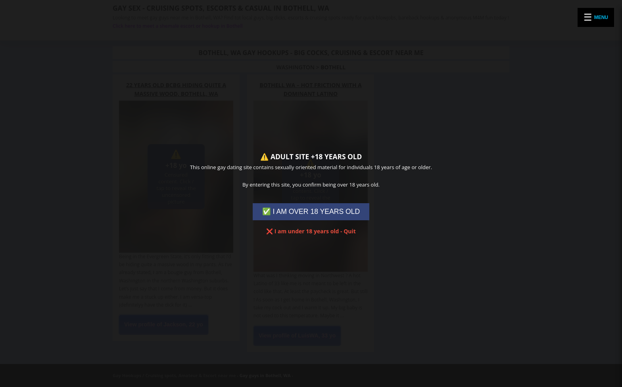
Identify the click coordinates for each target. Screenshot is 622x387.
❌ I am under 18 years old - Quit (311, 231)
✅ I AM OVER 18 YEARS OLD (311, 211)
